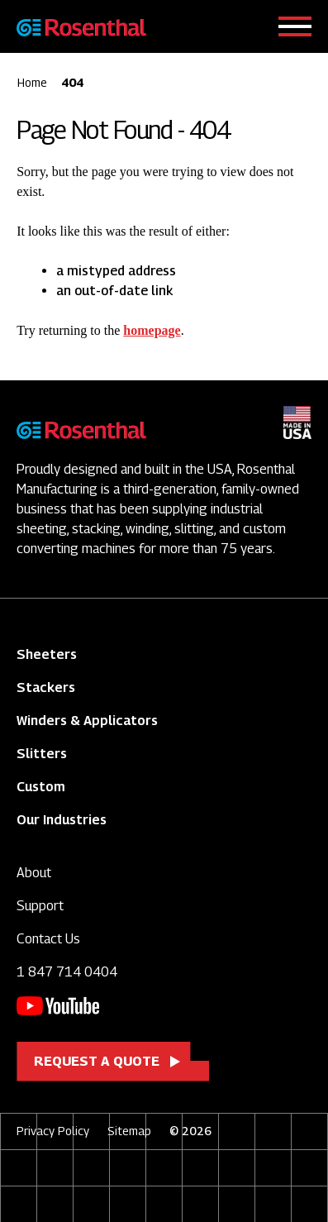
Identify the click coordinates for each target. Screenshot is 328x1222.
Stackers (46, 687)
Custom (41, 787)
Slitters (42, 753)
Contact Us (48, 939)
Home (32, 82)
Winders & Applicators (87, 720)
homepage (151, 330)
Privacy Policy (53, 1131)
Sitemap (129, 1131)
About (34, 873)
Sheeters (47, 654)
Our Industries (62, 820)
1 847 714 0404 (67, 972)
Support (40, 906)
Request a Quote (96, 1061)
